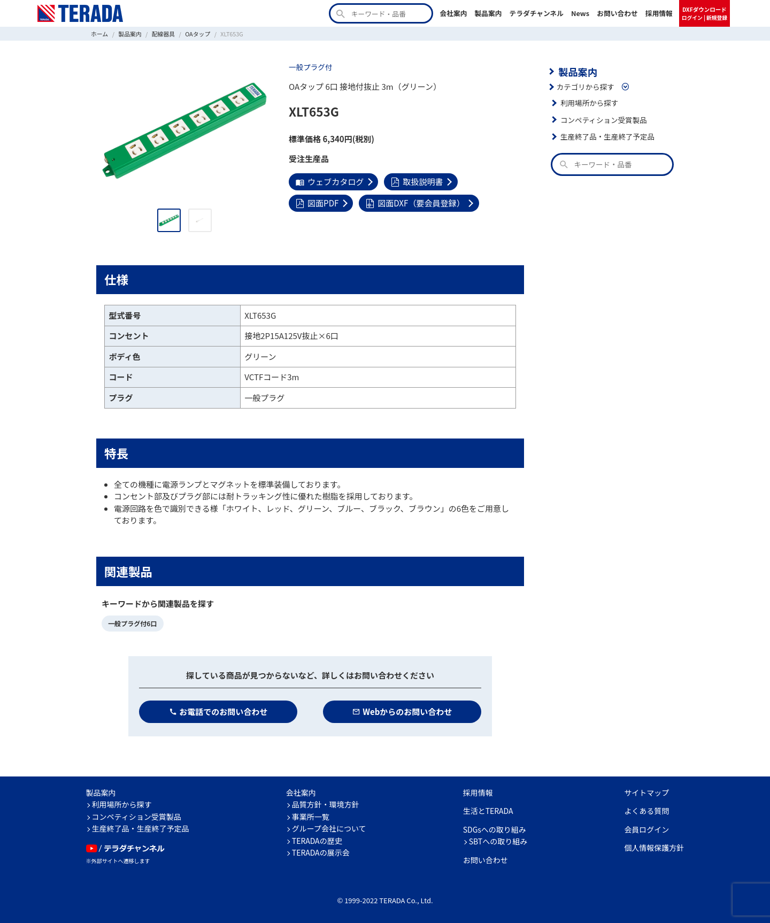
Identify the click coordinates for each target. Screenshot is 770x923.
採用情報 (659, 13)
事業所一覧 (310, 816)
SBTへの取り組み (498, 841)
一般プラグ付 (310, 66)
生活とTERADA (488, 810)
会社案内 (453, 13)
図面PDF (317, 203)
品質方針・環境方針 (325, 804)
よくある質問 (646, 810)
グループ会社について (329, 828)
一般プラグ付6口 (132, 623)
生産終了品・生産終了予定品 (607, 136)
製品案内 (488, 13)
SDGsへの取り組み (494, 829)
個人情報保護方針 (654, 847)
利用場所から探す (589, 102)
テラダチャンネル (536, 13)
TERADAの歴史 (317, 840)
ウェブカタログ (330, 181)
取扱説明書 (417, 181)
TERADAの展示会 (321, 852)
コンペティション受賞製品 (603, 119)
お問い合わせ (617, 13)
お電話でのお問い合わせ (218, 711)
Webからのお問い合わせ (402, 711)
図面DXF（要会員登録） (415, 203)
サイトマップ (646, 792)
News (580, 13)
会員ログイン (646, 829)
